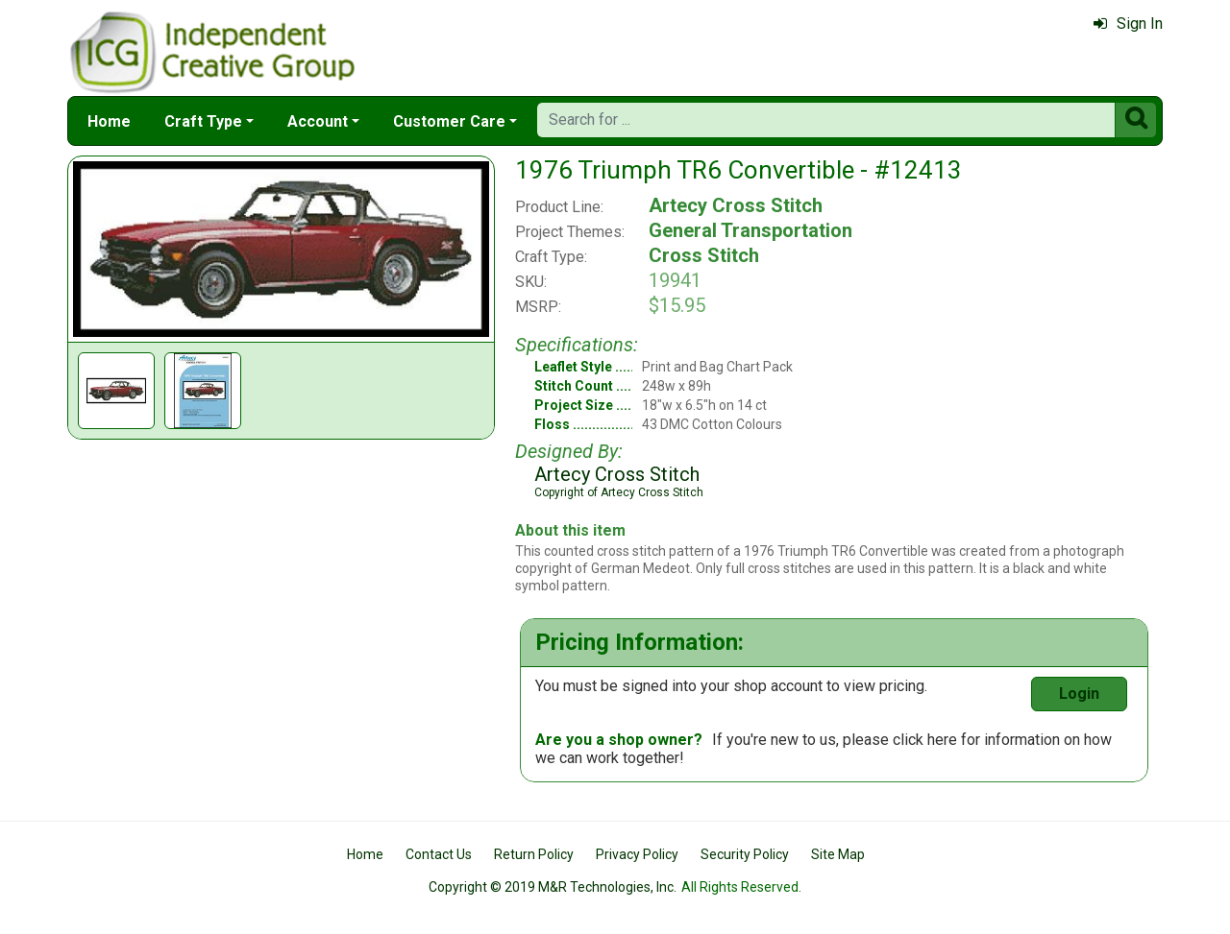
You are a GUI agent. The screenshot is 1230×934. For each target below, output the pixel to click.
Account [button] (317, 121)
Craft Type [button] (203, 121)
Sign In (1128, 23)
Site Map (838, 854)
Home (109, 121)
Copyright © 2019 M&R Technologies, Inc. (552, 887)
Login (1079, 693)
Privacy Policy (637, 854)
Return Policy (534, 854)
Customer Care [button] (449, 121)
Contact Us (439, 854)
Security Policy (745, 854)
